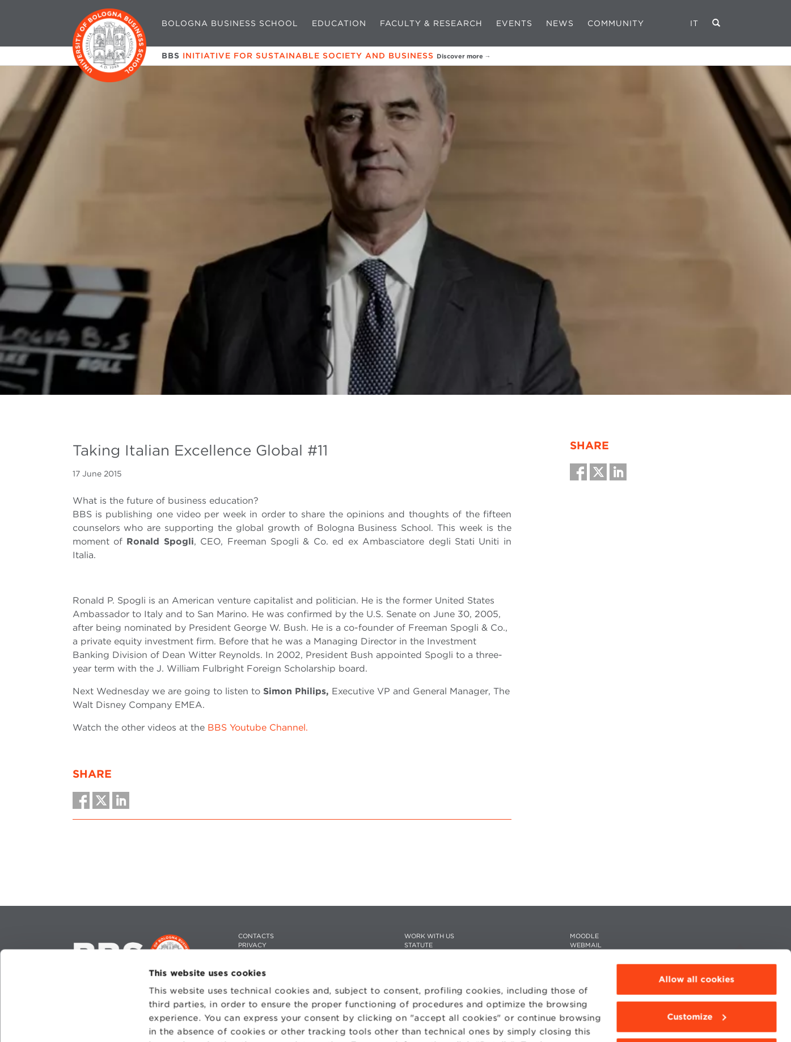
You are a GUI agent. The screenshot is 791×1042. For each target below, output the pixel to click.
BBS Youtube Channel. (258, 727)
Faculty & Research (431, 23)
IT (694, 23)
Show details (177, 1020)
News (560, 23)
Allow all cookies (696, 896)
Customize (696, 932)
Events (514, 23)
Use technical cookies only (696, 970)
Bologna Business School (230, 23)
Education (339, 23)
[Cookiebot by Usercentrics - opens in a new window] (73, 1019)
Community (615, 23)
